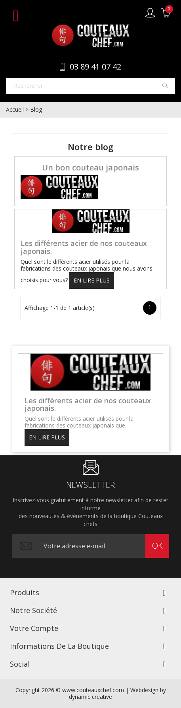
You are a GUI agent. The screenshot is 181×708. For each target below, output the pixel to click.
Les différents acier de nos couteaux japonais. (84, 247)
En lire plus (92, 280)
